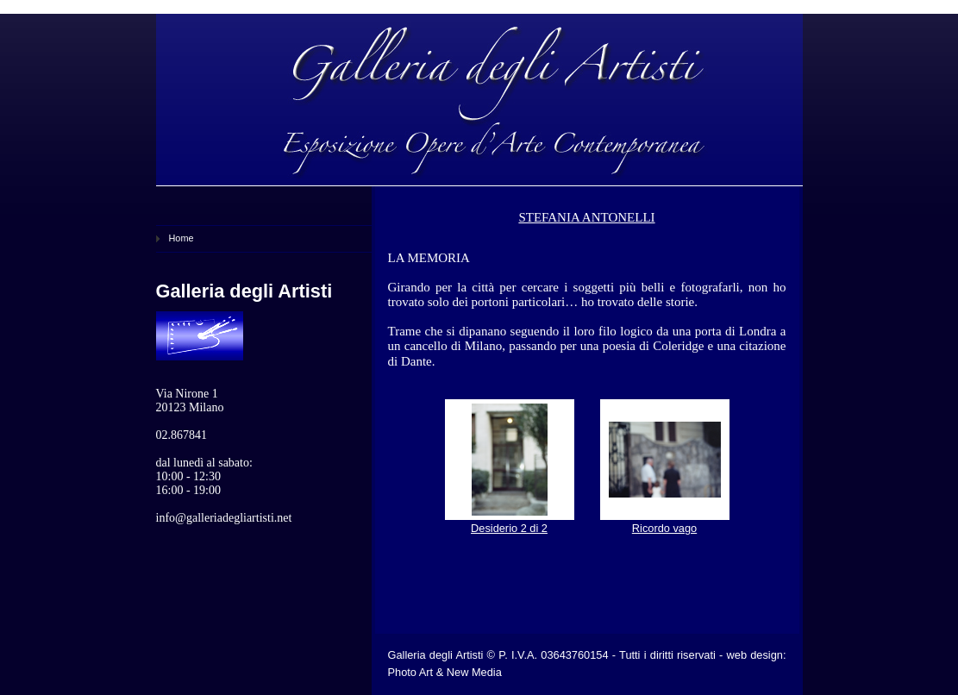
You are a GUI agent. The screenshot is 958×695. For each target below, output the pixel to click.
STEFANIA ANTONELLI (586, 217)
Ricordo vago (664, 528)
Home (181, 238)
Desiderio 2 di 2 (509, 528)
